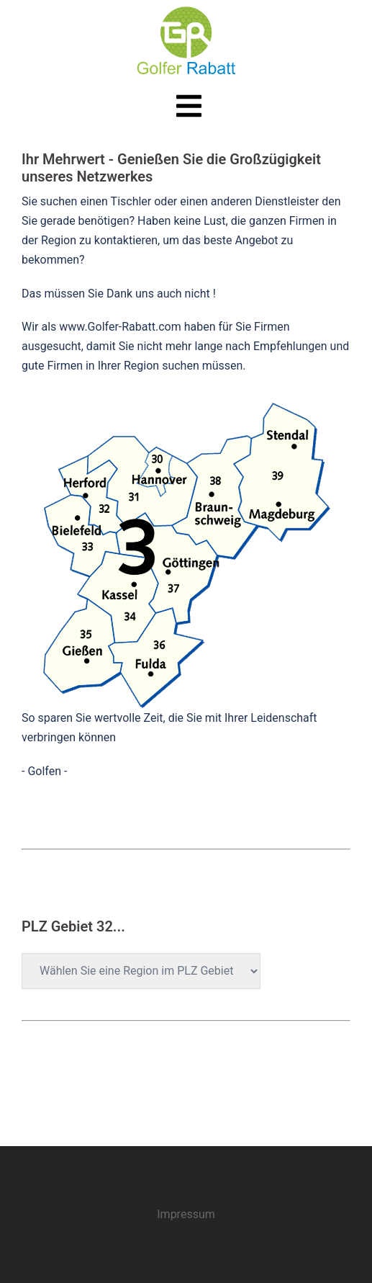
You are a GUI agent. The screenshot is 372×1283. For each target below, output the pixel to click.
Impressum (186, 1214)
